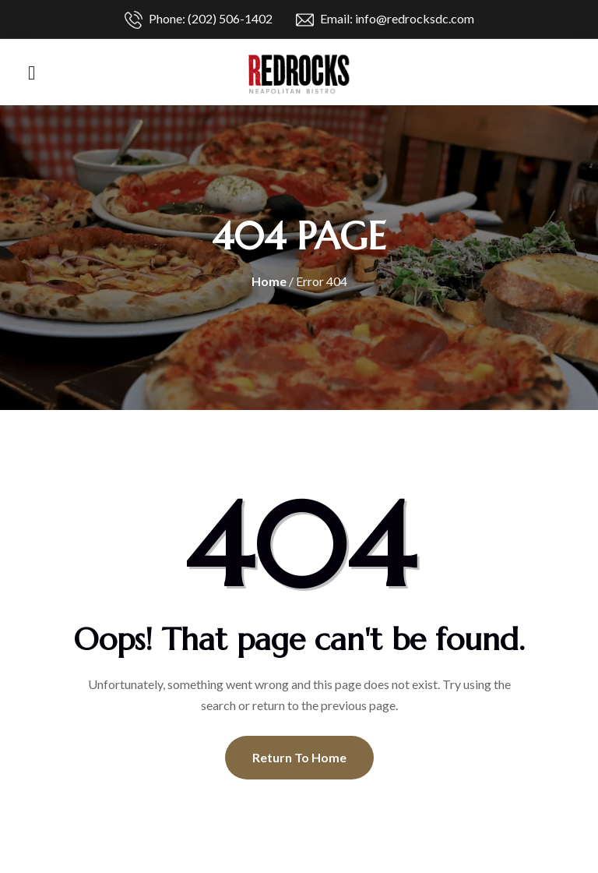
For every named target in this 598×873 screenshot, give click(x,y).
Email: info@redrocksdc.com (385, 20)
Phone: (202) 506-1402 (199, 20)
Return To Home (299, 757)
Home (269, 281)
